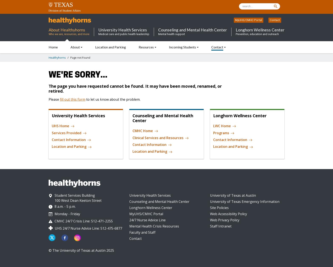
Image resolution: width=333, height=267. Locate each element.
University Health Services (150, 195)
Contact (275, 20)
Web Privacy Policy (224, 220)
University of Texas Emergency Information (244, 201)
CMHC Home (145, 131)
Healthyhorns (57, 57)
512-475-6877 (111, 228)
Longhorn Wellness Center (150, 207)
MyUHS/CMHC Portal (248, 20)
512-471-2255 (102, 221)
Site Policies (219, 207)
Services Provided (69, 133)
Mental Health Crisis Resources (154, 226)
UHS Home (63, 126)
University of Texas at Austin (233, 195)
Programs (223, 133)
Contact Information (71, 140)
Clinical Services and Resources (161, 138)
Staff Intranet (220, 226)
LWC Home (224, 126)
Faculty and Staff (142, 232)
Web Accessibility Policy (228, 214)
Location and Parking (72, 147)
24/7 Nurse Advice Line (147, 220)
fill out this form (72, 99)
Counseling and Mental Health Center (159, 201)
